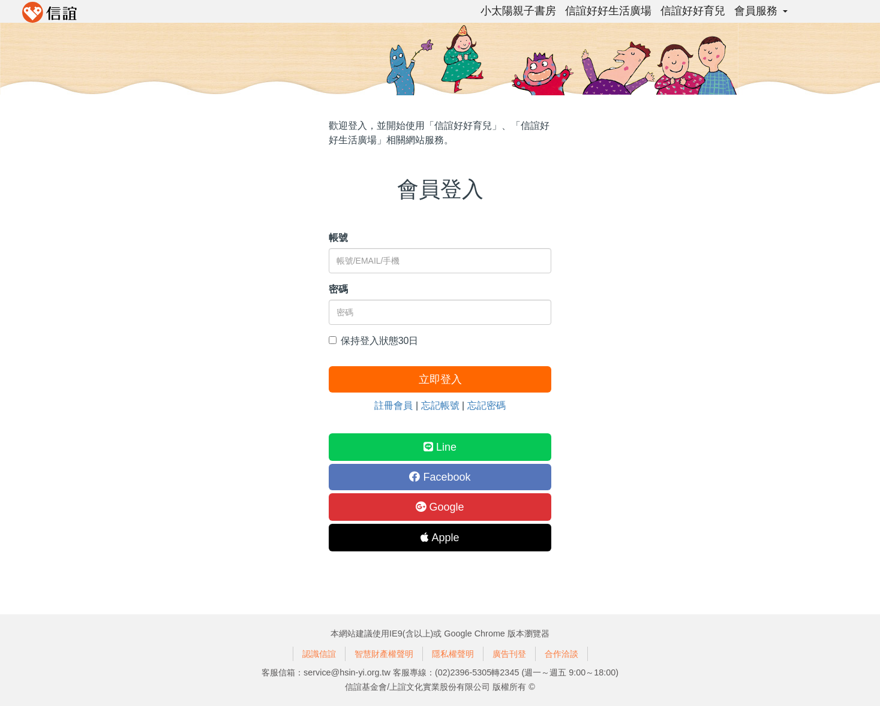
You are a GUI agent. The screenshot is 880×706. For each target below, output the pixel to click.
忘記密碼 (486, 405)
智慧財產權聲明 (384, 654)
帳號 (338, 238)
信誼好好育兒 (692, 11)
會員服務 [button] (761, 11)
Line (440, 447)
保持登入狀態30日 (374, 341)
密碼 (338, 289)
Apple (440, 538)
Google (440, 507)
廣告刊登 (509, 654)
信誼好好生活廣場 (608, 11)
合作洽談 (561, 654)
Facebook (439, 477)
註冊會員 (393, 405)
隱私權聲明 (453, 654)
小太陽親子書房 (518, 11)
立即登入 (440, 379)
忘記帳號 (440, 405)
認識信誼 (319, 654)
